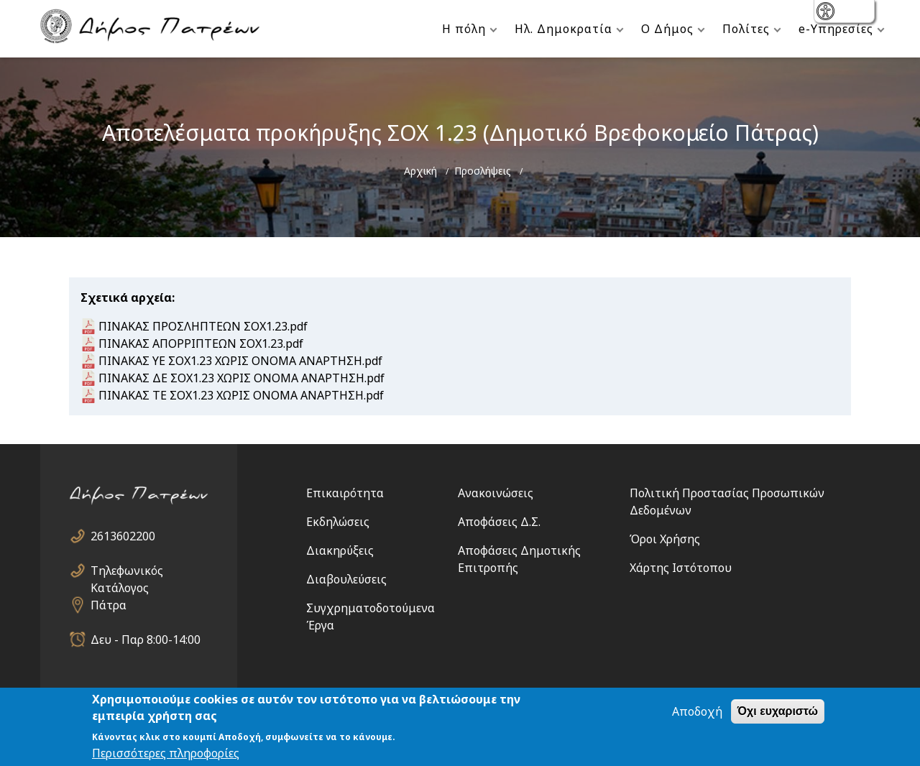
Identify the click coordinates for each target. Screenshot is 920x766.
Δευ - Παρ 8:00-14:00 (146, 639)
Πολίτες (746, 29)
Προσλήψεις (482, 170)
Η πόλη (464, 29)
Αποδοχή (697, 711)
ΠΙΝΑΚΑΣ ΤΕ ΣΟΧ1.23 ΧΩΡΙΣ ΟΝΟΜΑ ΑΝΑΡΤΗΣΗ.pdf (241, 395)
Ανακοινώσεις (495, 493)
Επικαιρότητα (345, 493)
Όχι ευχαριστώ (777, 711)
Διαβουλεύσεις (346, 579)
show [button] (826, 12)
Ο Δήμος (667, 29)
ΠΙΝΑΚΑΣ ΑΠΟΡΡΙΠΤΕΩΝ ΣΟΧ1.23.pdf (200, 343)
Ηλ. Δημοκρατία (563, 29)
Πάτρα (108, 605)
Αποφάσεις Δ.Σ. (499, 522)
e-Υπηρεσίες (836, 29)
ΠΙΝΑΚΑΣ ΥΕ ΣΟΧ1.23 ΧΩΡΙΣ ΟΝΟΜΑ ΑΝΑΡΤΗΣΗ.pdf (240, 361)
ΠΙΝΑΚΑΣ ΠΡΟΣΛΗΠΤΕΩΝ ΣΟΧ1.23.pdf (203, 326)
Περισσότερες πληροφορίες (165, 753)
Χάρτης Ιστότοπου (681, 568)
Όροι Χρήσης (665, 539)
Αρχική (420, 170)
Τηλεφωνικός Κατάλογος (127, 571)
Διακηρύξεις (340, 550)
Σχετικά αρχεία (126, 297)
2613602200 (123, 536)
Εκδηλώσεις (337, 522)
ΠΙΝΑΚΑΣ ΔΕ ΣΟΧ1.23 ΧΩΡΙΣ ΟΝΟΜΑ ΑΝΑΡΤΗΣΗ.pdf (241, 378)
